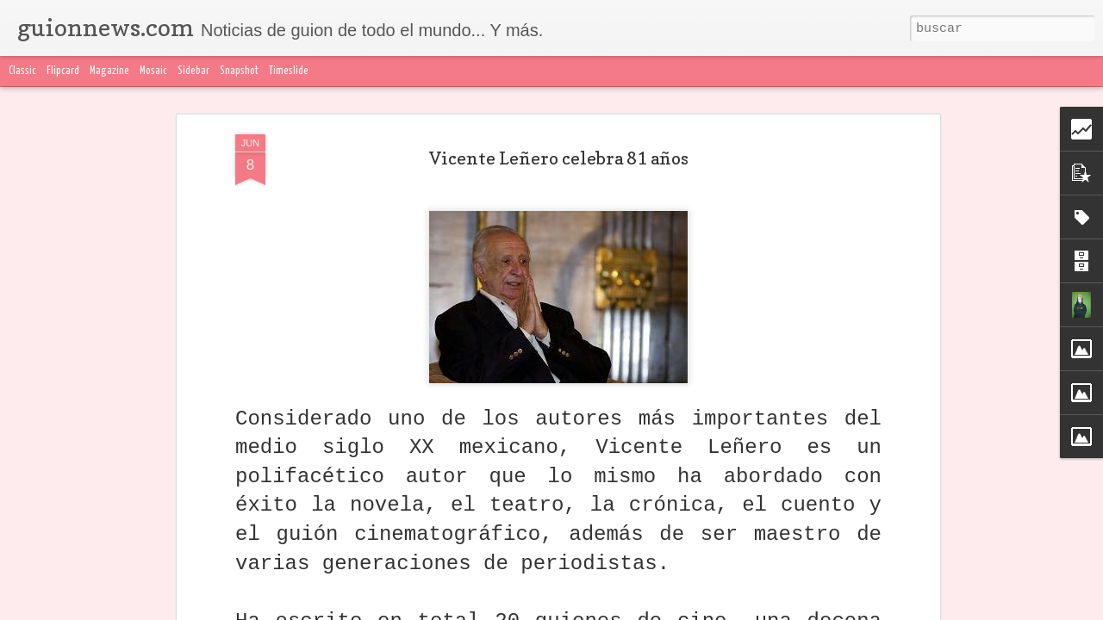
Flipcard (63, 71)
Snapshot (239, 71)
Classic (22, 71)
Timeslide (288, 71)
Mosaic (153, 71)
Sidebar (193, 71)
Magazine (109, 71)
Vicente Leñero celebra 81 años (559, 158)
